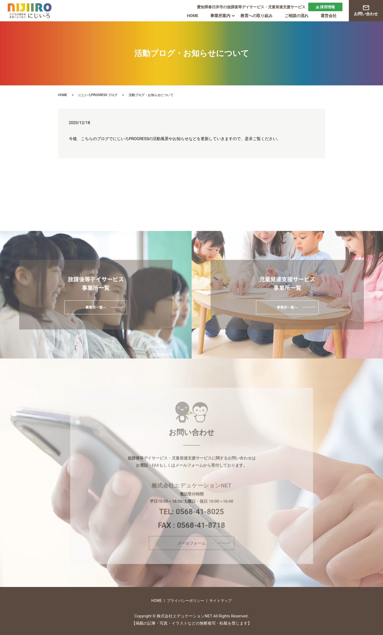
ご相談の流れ (297, 15)
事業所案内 (220, 15)
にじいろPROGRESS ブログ (98, 95)
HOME (192, 15)
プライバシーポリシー (185, 600)
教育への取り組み (256, 15)
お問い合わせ (366, 11)
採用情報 (325, 7)
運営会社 (329, 15)
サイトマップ (220, 600)
